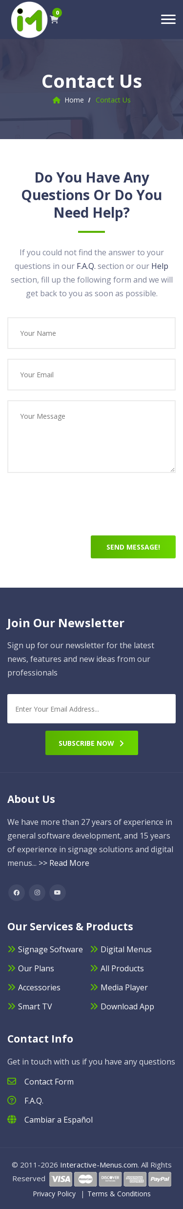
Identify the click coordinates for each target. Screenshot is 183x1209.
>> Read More (64, 863)
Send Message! (133, 547)
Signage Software (50, 949)
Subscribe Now (92, 743)
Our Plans (36, 968)
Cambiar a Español (58, 1119)
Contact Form (49, 1081)
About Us (31, 799)
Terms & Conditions (119, 1193)
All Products (122, 968)
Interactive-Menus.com (99, 1164)
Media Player (124, 987)
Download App (127, 1006)
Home (74, 99)
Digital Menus (126, 949)
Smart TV (35, 1006)
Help (159, 266)
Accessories (39, 987)
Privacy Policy (54, 1193)
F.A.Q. (86, 266)
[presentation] (81, 509)
